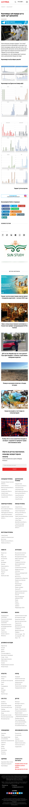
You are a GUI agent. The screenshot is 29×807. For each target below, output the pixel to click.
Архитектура (4, 694)
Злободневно (5, 730)
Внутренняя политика (20, 553)
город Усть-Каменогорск (7, 537)
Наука (16, 737)
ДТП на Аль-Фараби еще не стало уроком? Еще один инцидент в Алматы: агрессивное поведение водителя (14, 355)
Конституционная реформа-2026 (19, 597)
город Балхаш (18, 499)
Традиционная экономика (4, 616)
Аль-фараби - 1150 (19, 636)
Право (16, 600)
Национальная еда (20, 680)
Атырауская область (6, 491)
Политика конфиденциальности (17, 786)
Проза (2, 649)
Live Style (4, 698)
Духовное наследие (7, 642)
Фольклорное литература (18, 706)
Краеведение (18, 625)
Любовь (3, 709)
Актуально (18, 550)
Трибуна (17, 605)
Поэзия (3, 647)
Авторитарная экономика (4, 622)
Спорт (2, 560)
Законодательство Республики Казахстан (21, 724)
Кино (2, 684)
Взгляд (3, 748)
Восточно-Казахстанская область (7, 540)
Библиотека (4, 661)
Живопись (3, 676)
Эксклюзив (4, 750)
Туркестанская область (21, 516)
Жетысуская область (20, 512)
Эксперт (3, 568)
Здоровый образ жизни (7, 762)
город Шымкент (19, 514)
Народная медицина (6, 763)
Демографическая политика (20, 565)
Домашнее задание (6, 705)
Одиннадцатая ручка (6, 659)
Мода (2, 713)
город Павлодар (5, 510)
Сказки (3, 663)
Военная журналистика (7, 717)
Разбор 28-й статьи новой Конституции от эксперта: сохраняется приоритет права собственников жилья (14, 440)
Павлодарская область (7, 512)
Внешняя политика (20, 554)
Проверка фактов (19, 718)
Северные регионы (6, 504)
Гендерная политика (20, 562)
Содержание (18, 746)
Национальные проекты (21, 591)
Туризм (3, 630)
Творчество (4, 645)
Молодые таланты (19, 703)
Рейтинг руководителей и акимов (21, 574)
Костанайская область (7, 508)
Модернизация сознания (7, 664)
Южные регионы (20, 504)
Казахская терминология (7, 740)
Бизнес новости (5, 634)
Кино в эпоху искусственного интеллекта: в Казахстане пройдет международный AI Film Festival (14, 326)
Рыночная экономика (6, 619)
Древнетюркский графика (19, 631)
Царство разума (19, 741)
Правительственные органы (20, 581)
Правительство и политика (19, 570)
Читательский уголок (6, 707)
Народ (16, 602)
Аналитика (4, 632)
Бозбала (3, 701)
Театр (2, 682)
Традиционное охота (20, 688)
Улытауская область (20, 493)
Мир (2, 554)
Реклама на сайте (5, 786)
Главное (17, 604)
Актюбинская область (6, 495)
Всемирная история (20, 617)
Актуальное (4, 558)
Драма (3, 651)
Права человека (19, 587)
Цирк (2, 688)
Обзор (2, 746)
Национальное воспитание (19, 683)
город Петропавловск (6, 514)
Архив (2, 573)
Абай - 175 (17, 638)
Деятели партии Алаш (20, 621)
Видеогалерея (18, 713)
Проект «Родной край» (21, 709)
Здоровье (3, 733)
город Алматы (18, 507)
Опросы (3, 572)
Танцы (2, 678)
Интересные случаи (6, 715)
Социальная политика (20, 567)
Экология (3, 754)
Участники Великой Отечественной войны (20, 721)
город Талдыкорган (20, 510)
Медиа (2, 692)
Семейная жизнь (5, 711)
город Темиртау (19, 497)
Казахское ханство (20, 619)
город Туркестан (19, 518)
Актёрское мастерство (7, 680)
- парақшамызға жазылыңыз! (13, 196)
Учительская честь (20, 744)
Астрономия (18, 735)
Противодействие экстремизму (5, 738)
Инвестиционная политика (19, 559)
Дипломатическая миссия (19, 593)
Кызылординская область (19, 526)
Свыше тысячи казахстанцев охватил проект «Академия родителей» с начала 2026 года (14, 297)
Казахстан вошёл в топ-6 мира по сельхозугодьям (14, 412)
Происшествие (5, 575)
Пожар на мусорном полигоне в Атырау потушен (14, 384)
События (3, 742)
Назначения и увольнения (18, 584)
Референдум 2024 (19, 607)
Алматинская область (20, 508)
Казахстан (3, 553)
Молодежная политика (21, 556)
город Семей (4, 535)
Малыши (17, 701)
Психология (18, 733)
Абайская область (5, 543)
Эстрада (3, 690)
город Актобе (4, 497)
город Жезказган (19, 495)
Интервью (3, 562)
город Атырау (4, 493)
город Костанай (5, 507)
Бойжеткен (4, 703)
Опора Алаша (4, 666)
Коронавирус (4, 765)
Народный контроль (6, 624)
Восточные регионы (7, 532)
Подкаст (3, 744)
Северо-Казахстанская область (7, 517)
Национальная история (21, 615)
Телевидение (4, 686)
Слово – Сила (4, 657)
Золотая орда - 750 (20, 634)
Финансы (3, 635)
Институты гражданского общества (21, 577)
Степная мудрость (5, 653)
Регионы (3, 752)
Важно (17, 612)
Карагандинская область (21, 491)
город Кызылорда (19, 524)
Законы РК (17, 589)
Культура (4, 673)
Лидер (2, 735)
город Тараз (18, 520)
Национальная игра (20, 678)
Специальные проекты (21, 711)
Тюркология (18, 623)
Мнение (3, 564)
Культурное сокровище (7, 655)
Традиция (17, 676)
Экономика (4, 612)
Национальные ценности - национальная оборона (21, 715)
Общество (3, 556)
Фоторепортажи (5, 718)
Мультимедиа (4, 570)
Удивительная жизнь (20, 743)
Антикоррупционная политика (6, 627)
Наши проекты (5, 566)
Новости (3, 550)
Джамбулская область (20, 522)
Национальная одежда (21, 686)
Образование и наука (21, 730)
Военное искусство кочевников (20, 627)
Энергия (17, 739)
